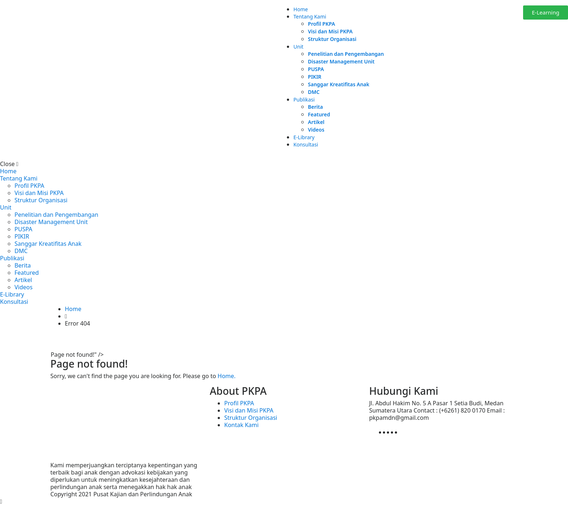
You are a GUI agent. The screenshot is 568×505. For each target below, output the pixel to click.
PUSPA (316, 69)
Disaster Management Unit (341, 61)
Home (300, 9)
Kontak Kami (241, 425)
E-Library (303, 137)
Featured (319, 114)
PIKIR (314, 76)
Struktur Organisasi (332, 39)
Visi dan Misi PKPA (330, 31)
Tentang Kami (309, 16)
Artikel (316, 122)
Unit (298, 46)
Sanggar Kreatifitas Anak (338, 84)
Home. (227, 376)
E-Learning (545, 12)
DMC (314, 91)
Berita (315, 106)
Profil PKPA (321, 23)
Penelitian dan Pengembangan (346, 53)
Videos (316, 129)
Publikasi (304, 99)
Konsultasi (305, 144)
